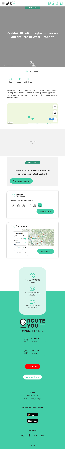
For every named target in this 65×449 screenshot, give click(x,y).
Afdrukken (28, 80)
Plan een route (31, 339)
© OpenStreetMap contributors (51, 123)
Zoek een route (31, 352)
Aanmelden (32, 377)
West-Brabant (32, 72)
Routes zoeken (45, 211)
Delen (11, 80)
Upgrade (32, 366)
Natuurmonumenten (9, 65)
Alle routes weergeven (21, 181)
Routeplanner (46, 251)
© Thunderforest (39, 123)
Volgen (19, 80)
